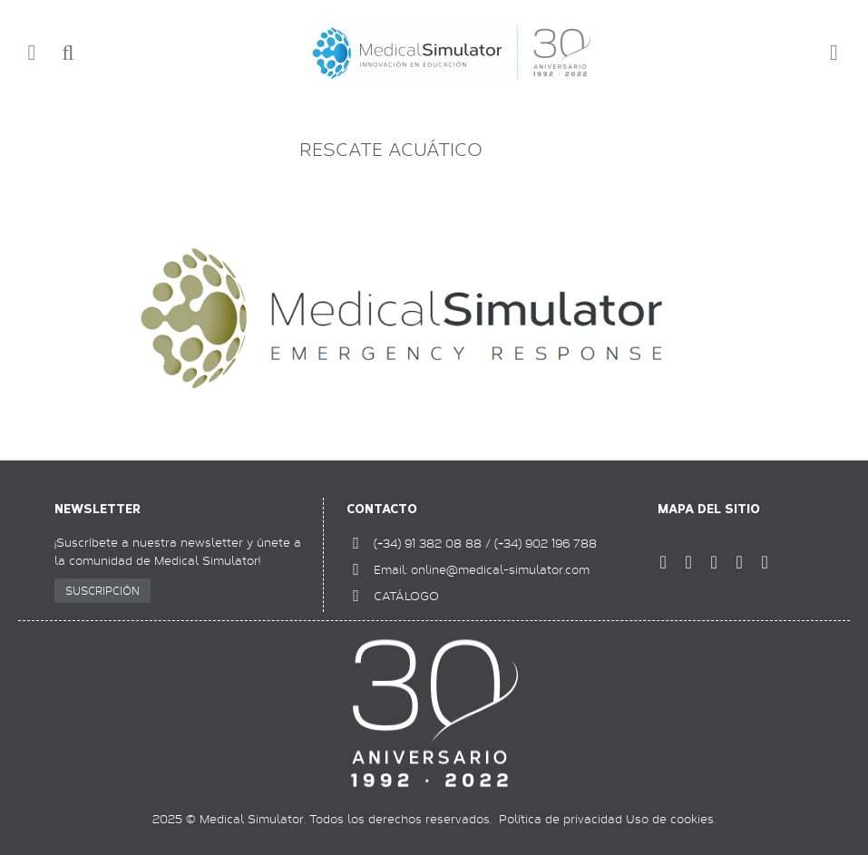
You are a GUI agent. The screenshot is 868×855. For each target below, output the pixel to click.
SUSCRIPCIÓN (102, 590)
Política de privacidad (560, 819)
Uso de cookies (670, 819)
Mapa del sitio (709, 509)
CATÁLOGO (406, 596)
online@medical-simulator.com (500, 569)
